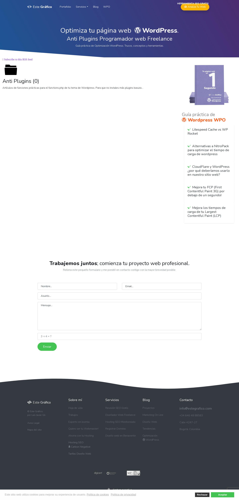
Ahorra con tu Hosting (81, 436)
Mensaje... (119, 316)
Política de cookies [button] (98, 494)
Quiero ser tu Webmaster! (83, 429)
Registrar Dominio (115, 429)
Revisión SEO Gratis (116, 408)
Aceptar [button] (222, 494)
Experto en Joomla (78, 422)
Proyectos (149, 408)
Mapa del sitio (34, 429)
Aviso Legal (33, 423)
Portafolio (65, 7)
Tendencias (149, 429)
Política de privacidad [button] (123, 494)
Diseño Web (150, 422)
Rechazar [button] (202, 494)
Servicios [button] (81, 7)
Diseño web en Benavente (120, 436)
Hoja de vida (75, 408)
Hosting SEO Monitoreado (120, 422)
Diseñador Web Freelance (120, 415)
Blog (95, 7)
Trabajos (73, 415)
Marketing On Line (153, 415)
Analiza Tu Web (195, 6)
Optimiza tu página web (118, 30)
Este (39, 7)
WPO (106, 7)
